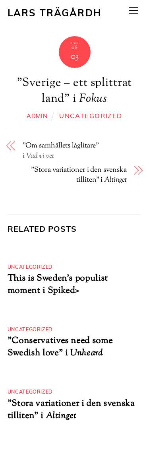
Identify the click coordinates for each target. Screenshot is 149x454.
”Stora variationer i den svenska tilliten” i (78, 175)
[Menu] (133, 10)
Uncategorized (90, 116)
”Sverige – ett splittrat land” (74, 91)
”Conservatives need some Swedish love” (60, 347)
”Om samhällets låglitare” (61, 146)
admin (37, 116)
